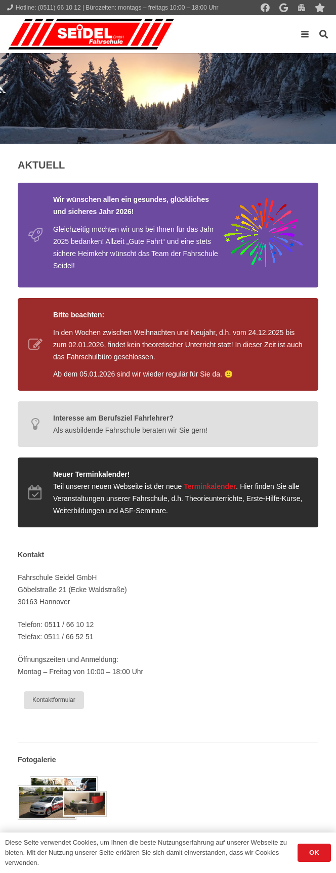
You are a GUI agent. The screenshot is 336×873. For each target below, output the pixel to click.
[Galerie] (168, 798)
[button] (305, 34)
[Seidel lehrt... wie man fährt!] (91, 34)
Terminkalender (210, 486)
